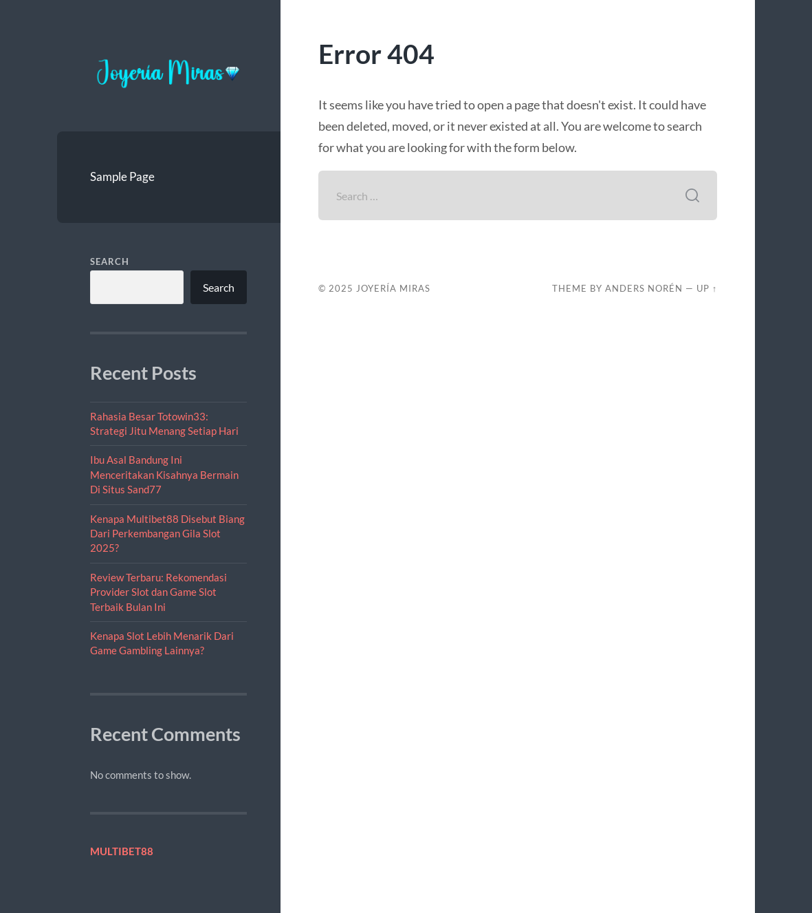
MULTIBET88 (121, 851)
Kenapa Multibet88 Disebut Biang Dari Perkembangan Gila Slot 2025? (167, 534)
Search (109, 261)
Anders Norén (644, 288)
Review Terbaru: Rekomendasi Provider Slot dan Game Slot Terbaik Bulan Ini (158, 592)
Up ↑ (706, 288)
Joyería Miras (393, 288)
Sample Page (122, 176)
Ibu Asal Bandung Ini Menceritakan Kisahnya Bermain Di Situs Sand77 (164, 474)
